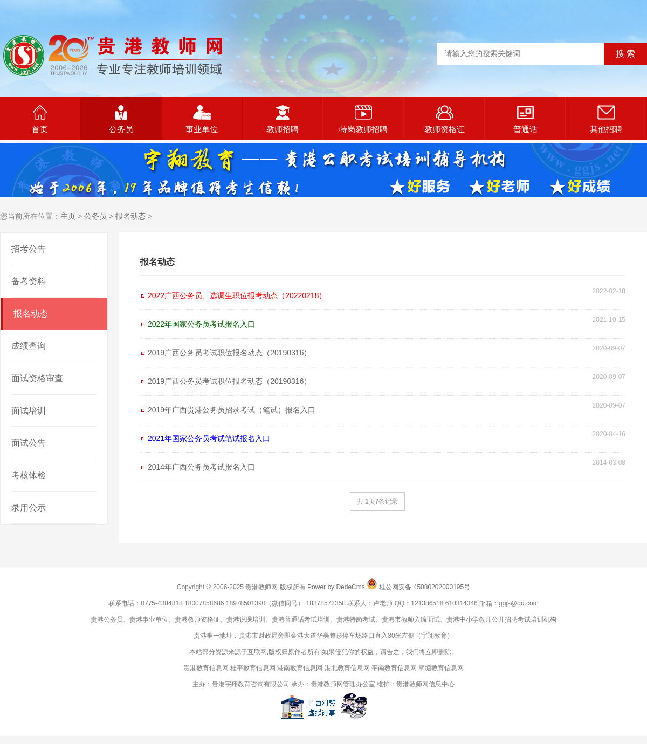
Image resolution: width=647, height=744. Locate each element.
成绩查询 (28, 345)
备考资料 (28, 281)
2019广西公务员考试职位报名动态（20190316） (229, 352)
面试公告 (28, 442)
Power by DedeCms (336, 587)
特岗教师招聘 (363, 119)
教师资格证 (444, 119)
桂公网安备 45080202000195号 (424, 587)
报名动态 (130, 216)
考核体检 (28, 475)
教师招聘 (282, 119)
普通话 (525, 119)
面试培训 (28, 410)
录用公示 (28, 507)
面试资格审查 (37, 378)
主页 (67, 216)
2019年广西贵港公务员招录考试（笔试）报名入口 (231, 409)
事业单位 (201, 119)
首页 (40, 119)
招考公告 (28, 248)
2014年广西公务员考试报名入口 (201, 467)
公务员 (121, 119)
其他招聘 (606, 119)
